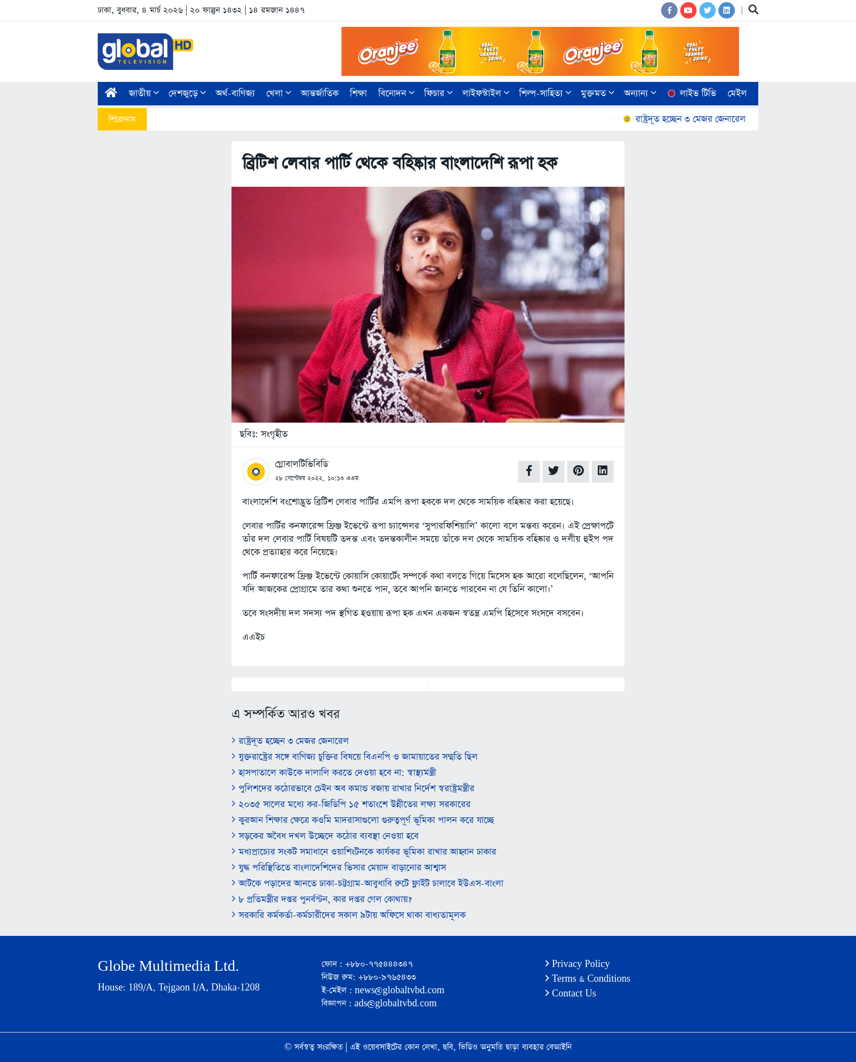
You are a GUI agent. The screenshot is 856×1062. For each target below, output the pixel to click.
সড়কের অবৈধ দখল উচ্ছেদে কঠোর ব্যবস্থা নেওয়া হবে (325, 836)
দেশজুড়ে (187, 93)
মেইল (737, 93)
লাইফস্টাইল (485, 93)
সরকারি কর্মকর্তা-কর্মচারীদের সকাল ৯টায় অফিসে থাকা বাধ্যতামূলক (348, 915)
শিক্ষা (358, 93)
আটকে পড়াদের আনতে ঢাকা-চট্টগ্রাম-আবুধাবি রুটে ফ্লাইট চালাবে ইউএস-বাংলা (367, 883)
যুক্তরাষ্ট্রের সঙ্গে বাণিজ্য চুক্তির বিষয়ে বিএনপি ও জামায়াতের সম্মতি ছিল (354, 757)
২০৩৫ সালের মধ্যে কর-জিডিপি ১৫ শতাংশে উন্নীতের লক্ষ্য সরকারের (351, 804)
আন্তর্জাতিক (319, 93)
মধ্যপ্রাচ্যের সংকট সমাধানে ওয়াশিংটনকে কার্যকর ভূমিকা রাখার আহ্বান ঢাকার (363, 852)
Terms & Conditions (588, 978)
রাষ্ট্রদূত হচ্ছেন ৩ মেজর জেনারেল (689, 119)
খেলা (278, 93)
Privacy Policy (577, 964)
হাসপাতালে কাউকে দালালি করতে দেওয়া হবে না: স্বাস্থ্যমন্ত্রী (333, 773)
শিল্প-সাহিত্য (545, 93)
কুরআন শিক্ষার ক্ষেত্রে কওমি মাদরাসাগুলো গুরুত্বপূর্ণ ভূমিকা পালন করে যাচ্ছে (362, 820)
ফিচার (438, 93)
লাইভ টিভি (691, 93)
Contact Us (570, 993)
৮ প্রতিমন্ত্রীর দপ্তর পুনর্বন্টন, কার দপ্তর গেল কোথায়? (321, 899)
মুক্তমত (597, 93)
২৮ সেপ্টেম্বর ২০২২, (300, 478)
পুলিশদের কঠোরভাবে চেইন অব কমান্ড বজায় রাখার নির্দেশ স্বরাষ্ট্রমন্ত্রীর (352, 788)
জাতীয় (144, 93)
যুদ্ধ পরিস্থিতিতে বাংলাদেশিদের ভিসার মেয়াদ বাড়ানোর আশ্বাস (338, 868)
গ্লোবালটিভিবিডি (301, 464)
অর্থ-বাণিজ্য (235, 93)
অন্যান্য (640, 93)
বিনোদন (396, 93)
